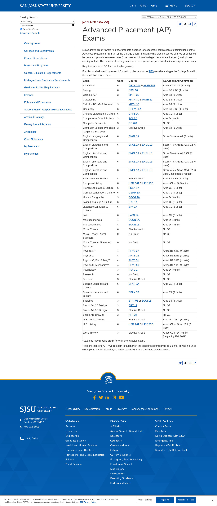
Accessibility (72, 409)
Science (69, 459)
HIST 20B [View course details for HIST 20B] (147, 324)
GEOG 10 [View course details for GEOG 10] (134, 197)
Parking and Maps (120, 483)
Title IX (108, 409)
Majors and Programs (36, 65)
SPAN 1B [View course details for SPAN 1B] (134, 292)
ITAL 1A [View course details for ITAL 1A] (133, 202)
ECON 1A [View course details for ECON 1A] (134, 220)
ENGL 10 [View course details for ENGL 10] (147, 153)
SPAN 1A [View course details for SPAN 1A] (134, 283)
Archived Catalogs (34, 117)
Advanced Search (30, 33)
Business (70, 426)
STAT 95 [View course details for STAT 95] (133, 300)
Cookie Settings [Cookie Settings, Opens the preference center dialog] (145, 500)
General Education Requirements (42, 73)
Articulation (30, 132)
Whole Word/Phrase (30, 29)
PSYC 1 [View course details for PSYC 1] (133, 269)
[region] (133, 5)
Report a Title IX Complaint (171, 450)
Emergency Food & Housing (126, 459)
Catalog (114, 450)
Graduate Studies (75, 440)
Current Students (120, 454)
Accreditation (92, 409)
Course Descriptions (35, 58)
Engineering (72, 435)
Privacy (167, 409)
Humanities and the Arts (79, 450)
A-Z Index (116, 426)
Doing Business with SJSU (170, 435)
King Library (117, 469)
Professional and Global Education (84, 454)
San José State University (45, 6)
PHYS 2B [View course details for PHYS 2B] (134, 255)
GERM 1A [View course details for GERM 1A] (134, 192)
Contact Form (163, 426)
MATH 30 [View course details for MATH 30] (134, 95)
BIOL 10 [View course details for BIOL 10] (133, 90)
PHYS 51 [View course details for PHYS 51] (134, 260)
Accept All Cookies (186, 500)
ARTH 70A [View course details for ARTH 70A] (134, 85)
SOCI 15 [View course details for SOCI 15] (146, 300)
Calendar (29, 95)
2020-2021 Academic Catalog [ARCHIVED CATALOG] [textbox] (164, 17)
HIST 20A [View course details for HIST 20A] (134, 324)
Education (71, 431)
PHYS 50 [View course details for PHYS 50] (134, 265)
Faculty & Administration (37, 124)
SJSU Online (32, 438)
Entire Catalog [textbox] (26, 21)
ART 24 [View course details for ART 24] (133, 314)
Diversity (121, 409)
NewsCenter (117, 473)
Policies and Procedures (37, 102)
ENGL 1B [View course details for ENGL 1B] (147, 144)
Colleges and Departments (39, 51)
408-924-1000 (31, 426)
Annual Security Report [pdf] (127, 431)
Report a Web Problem (168, 445)
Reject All (165, 500)
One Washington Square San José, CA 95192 (36, 420)
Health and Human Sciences (81, 445)
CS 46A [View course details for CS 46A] (133, 123)
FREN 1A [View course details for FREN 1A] (134, 188)
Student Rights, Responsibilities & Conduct (48, 109)
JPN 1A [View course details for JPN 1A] (133, 206)
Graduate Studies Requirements (42, 87)
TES (151, 71)
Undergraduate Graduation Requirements (47, 80)
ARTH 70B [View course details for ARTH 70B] (149, 85)
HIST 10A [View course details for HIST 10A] (134, 183)
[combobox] (169, 17)
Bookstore (116, 435)
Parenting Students (121, 478)
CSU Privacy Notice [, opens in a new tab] (88, 502)
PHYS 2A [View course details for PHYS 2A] (134, 251)
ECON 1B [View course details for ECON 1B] (134, 224)
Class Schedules (33, 139)
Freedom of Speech (121, 464)
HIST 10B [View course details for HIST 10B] (147, 183)
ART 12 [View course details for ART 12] (133, 305)
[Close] (213, 500)
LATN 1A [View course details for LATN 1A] (134, 215)
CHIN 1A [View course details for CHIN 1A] (133, 113)
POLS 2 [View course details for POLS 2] (133, 118)
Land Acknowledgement (145, 409)
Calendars (116, 440)
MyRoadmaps (32, 146)
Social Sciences (73, 464)
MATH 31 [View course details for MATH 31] (147, 99)
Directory (160, 431)
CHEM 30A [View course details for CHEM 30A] (135, 109)
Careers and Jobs (119, 445)
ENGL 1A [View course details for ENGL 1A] (134, 136)
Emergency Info (164, 440)
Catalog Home (32, 43)
